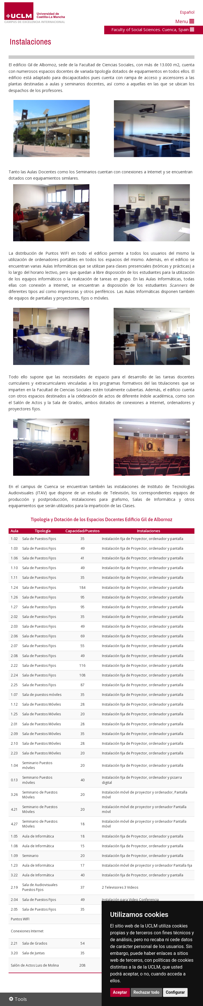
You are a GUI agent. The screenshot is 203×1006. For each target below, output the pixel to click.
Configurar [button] (175, 992)
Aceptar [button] (120, 992)
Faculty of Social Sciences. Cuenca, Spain (152, 29)
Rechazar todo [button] (147, 992)
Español (187, 12)
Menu (184, 21)
